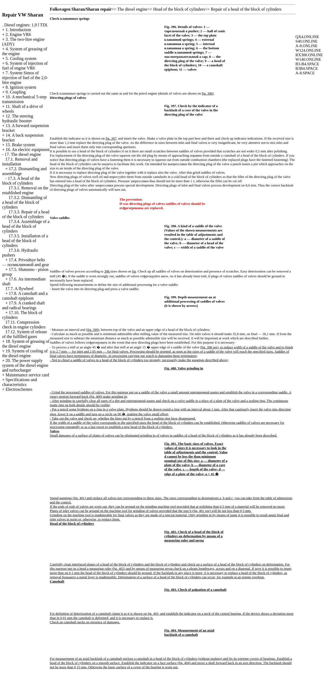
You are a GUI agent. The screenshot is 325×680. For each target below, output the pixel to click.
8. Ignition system (21, 87)
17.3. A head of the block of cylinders (21, 180)
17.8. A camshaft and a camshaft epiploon (25, 295)
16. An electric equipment (28, 149)
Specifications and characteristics (19, 382)
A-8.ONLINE (306, 46)
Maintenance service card (27, 375)
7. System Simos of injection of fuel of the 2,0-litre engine (25, 78)
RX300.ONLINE (309, 55)
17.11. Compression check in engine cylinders (24, 324)
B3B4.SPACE (306, 68)
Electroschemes (19, 389)
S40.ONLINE (306, 41)
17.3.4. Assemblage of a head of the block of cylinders (26, 226)
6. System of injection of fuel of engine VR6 (25, 65)
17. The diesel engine (23, 154)
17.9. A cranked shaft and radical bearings (23, 305)
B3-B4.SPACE (307, 64)
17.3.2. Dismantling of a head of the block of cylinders (24, 202)
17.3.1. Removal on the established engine (25, 190)
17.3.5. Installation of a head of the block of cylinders (25, 241)
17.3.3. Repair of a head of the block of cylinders (25, 214)
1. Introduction (18, 29)
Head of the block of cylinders (179, 9)
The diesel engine (132, 9)
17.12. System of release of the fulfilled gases (24, 334)
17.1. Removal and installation (20, 161)
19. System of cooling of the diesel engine (25, 353)
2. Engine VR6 (18, 34)
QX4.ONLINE (307, 37)
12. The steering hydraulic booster (17, 118)
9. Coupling (16, 92)
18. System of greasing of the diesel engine (25, 343)
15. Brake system (20, 144)
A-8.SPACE (305, 73)
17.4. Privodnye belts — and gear (25, 262)
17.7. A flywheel (19, 288)
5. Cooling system (21, 58)
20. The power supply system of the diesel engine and (25, 365)
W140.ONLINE (308, 59)
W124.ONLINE (308, 50)
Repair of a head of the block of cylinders (246, 9)
